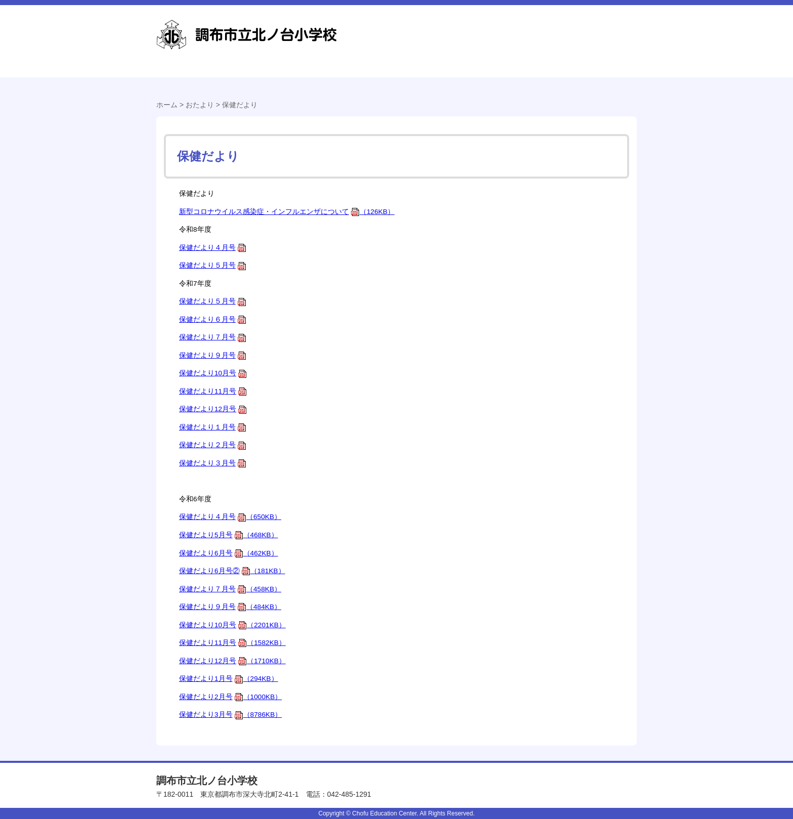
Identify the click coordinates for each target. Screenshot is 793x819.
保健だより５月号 (212, 265)
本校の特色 (584, 78)
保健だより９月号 (212, 355)
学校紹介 (203, 78)
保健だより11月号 (213, 391)
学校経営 (296, 78)
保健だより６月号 (212, 319)
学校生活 (390, 78)
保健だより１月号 (212, 427)
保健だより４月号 (212, 247)
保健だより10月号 (213, 373)
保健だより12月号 (213, 409)
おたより (484, 78)
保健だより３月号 (212, 463)
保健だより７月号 (212, 337)
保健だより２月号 (212, 445)
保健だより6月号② (232, 571)
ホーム (167, 105)
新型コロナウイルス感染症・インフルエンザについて (286, 211)
